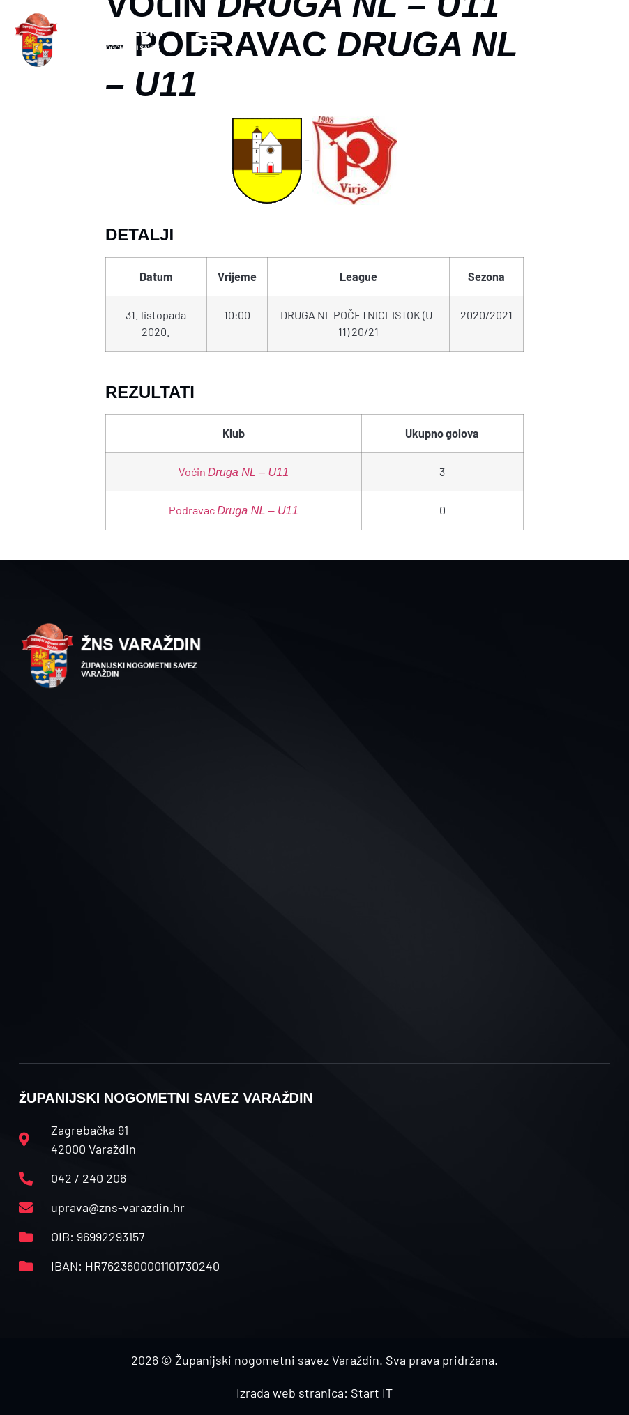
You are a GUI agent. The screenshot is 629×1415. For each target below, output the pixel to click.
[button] (206, 40)
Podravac (233, 510)
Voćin (234, 471)
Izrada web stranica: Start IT (314, 1392)
